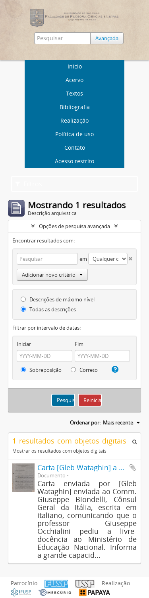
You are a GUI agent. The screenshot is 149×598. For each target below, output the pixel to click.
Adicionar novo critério (52, 274)
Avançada (106, 38)
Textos (74, 93)
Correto (84, 369)
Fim (79, 344)
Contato (74, 147)
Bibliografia (75, 107)
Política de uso (74, 134)
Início (75, 66)
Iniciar (24, 344)
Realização (74, 120)
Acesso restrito (74, 161)
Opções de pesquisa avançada (74, 226)
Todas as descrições (48, 309)
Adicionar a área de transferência (133, 467)
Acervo (74, 80)
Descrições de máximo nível (58, 299)
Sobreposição (41, 369)
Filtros (28, 184)
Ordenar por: (85, 422)
